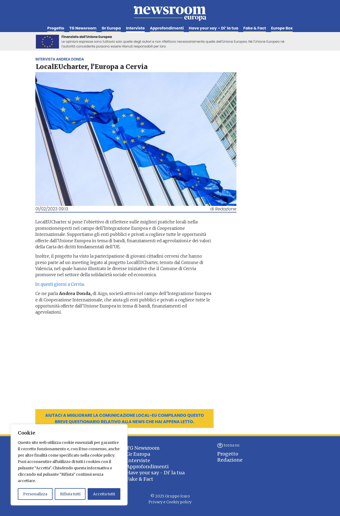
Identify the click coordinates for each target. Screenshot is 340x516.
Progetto (55, 28)
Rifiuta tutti (70, 494)
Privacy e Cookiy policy (170, 502)
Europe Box (282, 28)
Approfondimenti (167, 28)
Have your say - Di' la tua (155, 473)
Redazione (230, 460)
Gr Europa (111, 28)
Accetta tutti (104, 494)
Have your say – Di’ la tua (213, 28)
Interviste (135, 28)
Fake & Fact (254, 28)
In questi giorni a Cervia (59, 284)
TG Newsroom (82, 28)
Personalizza (35, 494)
